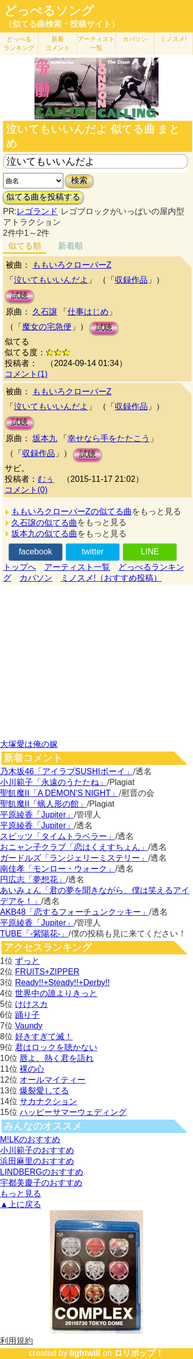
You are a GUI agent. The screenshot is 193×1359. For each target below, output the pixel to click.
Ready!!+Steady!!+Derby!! (62, 982)
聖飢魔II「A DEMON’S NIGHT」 (59, 793)
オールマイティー (52, 1079)
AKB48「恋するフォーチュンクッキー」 (74, 912)
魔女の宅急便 (47, 326)
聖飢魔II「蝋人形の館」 (43, 803)
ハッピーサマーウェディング (73, 1112)
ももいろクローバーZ (72, 264)
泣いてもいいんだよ (51, 279)
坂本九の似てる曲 (44, 533)
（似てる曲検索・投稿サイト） (61, 24)
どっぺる (19, 43)
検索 (79, 180)
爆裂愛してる (44, 1090)
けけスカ (31, 1004)
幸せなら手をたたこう (108, 438)
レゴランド (37, 211)
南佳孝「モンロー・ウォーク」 (57, 868)
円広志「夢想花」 (33, 879)
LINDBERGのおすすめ (41, 1172)
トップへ (19, 567)
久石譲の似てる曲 (44, 522)
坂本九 (44, 438)
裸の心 (32, 1069)
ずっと (27, 960)
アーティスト (96, 43)
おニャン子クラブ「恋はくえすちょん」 (74, 847)
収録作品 (131, 279)
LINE (150, 551)
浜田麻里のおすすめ (37, 1161)
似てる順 (24, 245)
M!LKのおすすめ (30, 1139)
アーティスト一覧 (77, 567)
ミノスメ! (173, 39)
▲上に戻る (20, 1204)
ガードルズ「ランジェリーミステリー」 (74, 857)
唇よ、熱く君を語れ (57, 1058)
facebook (35, 551)
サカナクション (48, 1101)
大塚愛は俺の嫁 (29, 744)
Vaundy (28, 1025)
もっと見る (20, 1193)
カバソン (134, 39)
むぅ (46, 479)
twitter (93, 551)
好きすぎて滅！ (44, 1036)
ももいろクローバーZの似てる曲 (71, 511)
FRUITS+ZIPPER (47, 971)
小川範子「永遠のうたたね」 (53, 782)
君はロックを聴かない (56, 1047)
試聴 (19, 295)
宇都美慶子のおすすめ (41, 1182)
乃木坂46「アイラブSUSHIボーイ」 (66, 771)
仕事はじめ (88, 311)
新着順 (70, 245)
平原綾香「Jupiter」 (37, 814)
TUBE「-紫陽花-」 (34, 933)
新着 (57, 43)
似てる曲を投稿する (43, 197)
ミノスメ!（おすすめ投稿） (111, 577)
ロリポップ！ (139, 1353)
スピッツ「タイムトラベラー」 (57, 836)
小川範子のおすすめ (37, 1150)
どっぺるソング (49, 11)
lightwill (84, 1353)
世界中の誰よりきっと (56, 993)
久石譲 (44, 311)
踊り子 (27, 1014)
